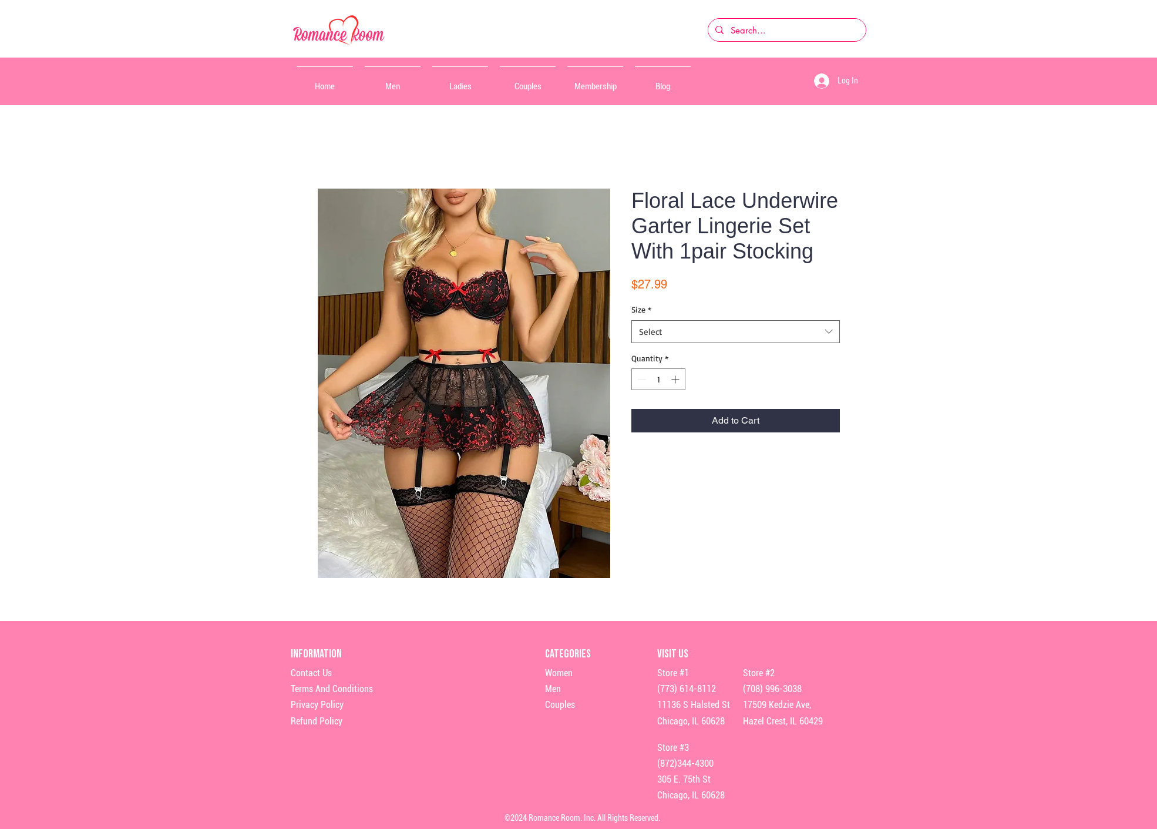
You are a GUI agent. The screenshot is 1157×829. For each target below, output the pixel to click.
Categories (568, 654)
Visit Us (672, 654)
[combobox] (735, 331)
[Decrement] (640, 379)
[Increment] (676, 379)
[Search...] (786, 30)
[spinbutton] (658, 379)
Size (641, 309)
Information (317, 654)
